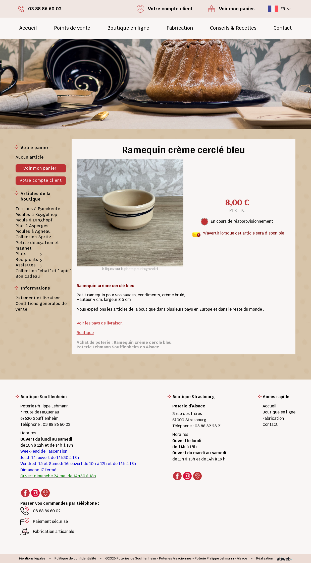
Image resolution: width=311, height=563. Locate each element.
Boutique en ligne (128, 28)
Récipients (27, 259)
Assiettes (26, 265)
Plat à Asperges (32, 225)
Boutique (85, 332)
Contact (283, 28)
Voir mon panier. (40, 168)
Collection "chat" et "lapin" (43, 270)
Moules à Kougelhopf (37, 214)
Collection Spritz (33, 237)
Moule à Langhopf (34, 220)
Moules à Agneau (33, 231)
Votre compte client (41, 180)
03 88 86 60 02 (56, 424)
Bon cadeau (28, 276)
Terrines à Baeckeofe (38, 208)
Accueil (28, 28)
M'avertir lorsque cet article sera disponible (243, 233)
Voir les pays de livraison (100, 323)
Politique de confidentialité (75, 558)
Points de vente (72, 28)
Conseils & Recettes (233, 28)
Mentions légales (32, 558)
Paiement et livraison (38, 298)
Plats (21, 253)
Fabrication (180, 28)
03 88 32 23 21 (208, 426)
